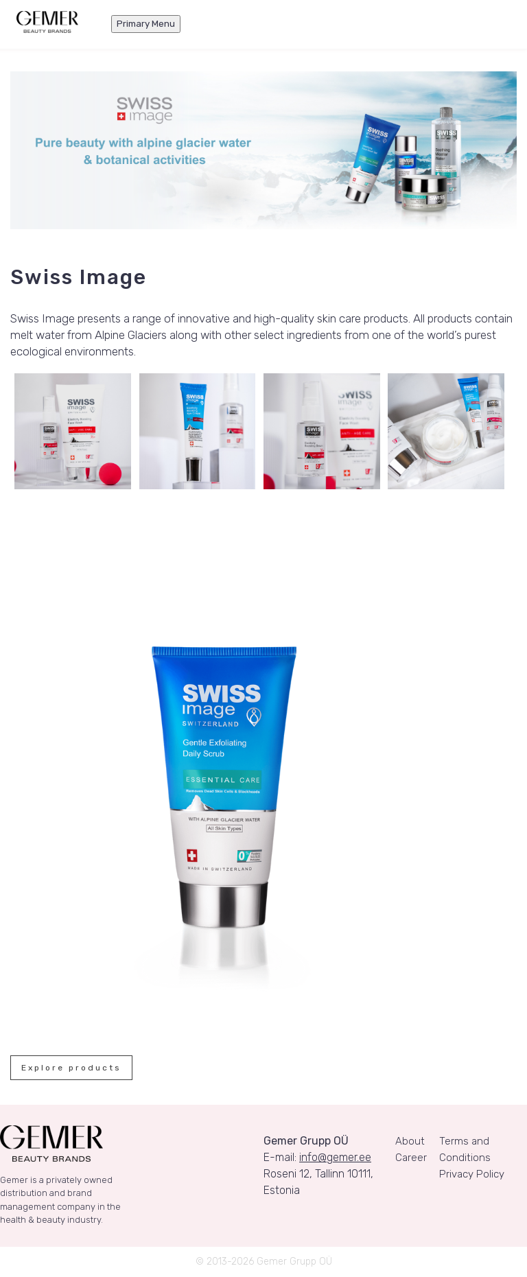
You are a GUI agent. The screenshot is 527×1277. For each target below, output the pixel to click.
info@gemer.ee (335, 1157)
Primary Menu (146, 24)
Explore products (71, 1068)
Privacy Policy (471, 1174)
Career (411, 1157)
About (410, 1141)
